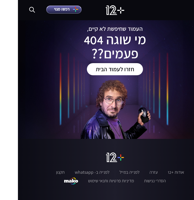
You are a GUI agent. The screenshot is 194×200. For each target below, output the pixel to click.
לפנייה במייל (112, 172)
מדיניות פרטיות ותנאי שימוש (93, 181)
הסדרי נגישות (137, 181)
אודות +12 (158, 172)
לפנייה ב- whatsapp (74, 172)
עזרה (136, 172)
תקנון (42, 172)
